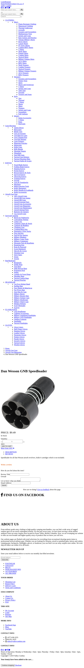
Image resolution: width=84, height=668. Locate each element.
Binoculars (18, 130)
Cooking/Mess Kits (21, 229)
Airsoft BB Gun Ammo (22, 198)
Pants (20, 122)
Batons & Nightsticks (21, 218)
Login (3, 2)
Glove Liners (18, 327)
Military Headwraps (21, 300)
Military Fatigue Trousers (27, 71)
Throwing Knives (20, 177)
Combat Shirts (23, 55)
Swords (16, 180)
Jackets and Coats (24, 36)
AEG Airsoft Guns (20, 196)
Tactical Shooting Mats (22, 159)
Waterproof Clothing (25, 26)
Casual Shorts (23, 44)
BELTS (7, 568)
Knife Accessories (20, 192)
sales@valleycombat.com (16, 642)
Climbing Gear (19, 227)
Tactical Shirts (23, 57)
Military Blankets (20, 237)
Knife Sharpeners (20, 188)
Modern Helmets (20, 304)
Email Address (6, 484)
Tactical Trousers (24, 69)
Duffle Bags (18, 265)
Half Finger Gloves (21, 329)
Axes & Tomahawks (21, 182)
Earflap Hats (18, 286)
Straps (16, 257)
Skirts (20, 83)
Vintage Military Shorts (26, 40)
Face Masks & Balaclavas (23, 288)
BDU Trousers (23, 75)
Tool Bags (17, 266)
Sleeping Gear (19, 253)
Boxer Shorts (23, 42)
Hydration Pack (19, 270)
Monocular (18, 145)
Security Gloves (19, 341)
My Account (9, 611)
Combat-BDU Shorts (25, 47)
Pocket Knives (19, 171)
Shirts (20, 106)
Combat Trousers (24, 67)
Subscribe (5, 560)
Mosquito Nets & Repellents (24, 243)
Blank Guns (18, 132)
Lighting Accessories (21, 313)
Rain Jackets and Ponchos (27, 38)
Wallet (16, 272)
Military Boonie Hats (21, 296)
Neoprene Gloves (20, 335)
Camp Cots (18, 221)
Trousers (21, 108)
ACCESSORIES (11, 572)
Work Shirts (22, 51)
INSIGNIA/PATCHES (13, 570)
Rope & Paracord (20, 247)
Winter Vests (22, 81)
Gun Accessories (20, 133)
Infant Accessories (24, 118)
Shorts (20, 104)
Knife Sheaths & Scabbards (23, 190)
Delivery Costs (10, 586)
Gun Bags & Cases (20, 135)
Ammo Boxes (19, 128)
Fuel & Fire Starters (21, 235)
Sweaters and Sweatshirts (27, 32)
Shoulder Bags (19, 276)
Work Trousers (23, 65)
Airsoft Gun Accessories (22, 204)
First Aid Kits (19, 233)
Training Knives (19, 178)
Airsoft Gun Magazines (22, 206)
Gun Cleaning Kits (20, 137)
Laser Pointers (19, 141)
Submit (4, 486)
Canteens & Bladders (21, 225)
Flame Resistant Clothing (27, 24)
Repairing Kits (19, 245)
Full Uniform (23, 114)
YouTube (8, 630)
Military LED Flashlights (23, 317)
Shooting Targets (20, 151)
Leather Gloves (19, 333)
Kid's (16, 96)
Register (8, 2)
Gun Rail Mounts (20, 139)
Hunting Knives (19, 169)
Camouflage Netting (21, 220)
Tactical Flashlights (21, 323)
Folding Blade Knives (21, 167)
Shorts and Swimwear (26, 85)
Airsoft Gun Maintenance (23, 208)
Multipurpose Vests (25, 34)
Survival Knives (19, 175)
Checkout (18, 666)
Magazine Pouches (20, 143)
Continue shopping (8, 666)
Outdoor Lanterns (20, 319)
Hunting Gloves (19, 331)
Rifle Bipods (18, 149)
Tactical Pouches (20, 280)
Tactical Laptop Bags (21, 278)
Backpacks (18, 263)
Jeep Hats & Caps (20, 292)
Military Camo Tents (21, 239)
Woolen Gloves (19, 345)
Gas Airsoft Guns (20, 214)
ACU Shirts (22, 61)
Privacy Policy (10, 601)
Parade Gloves (19, 339)
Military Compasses (21, 241)
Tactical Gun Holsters (21, 157)
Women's (17, 77)
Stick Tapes (18, 255)
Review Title (5, 474)
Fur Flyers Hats (19, 290)
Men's (16, 22)
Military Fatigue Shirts (26, 59)
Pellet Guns (18, 147)
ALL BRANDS (10, 574)
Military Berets (19, 294)
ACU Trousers (23, 73)
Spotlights (17, 321)
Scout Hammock (20, 249)
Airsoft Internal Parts (21, 210)
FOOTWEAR (10, 564)
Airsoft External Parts (21, 202)
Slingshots (17, 153)
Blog (7, 628)
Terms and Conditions (13, 588)
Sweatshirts (22, 112)
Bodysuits (21, 124)
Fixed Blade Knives (21, 165)
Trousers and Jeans (25, 94)
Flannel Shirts (23, 53)
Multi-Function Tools (21, 186)
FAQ (7, 603)
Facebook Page (10, 626)
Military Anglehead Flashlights (25, 315)
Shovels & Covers (20, 251)
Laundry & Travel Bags (22, 274)
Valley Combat (6, 6)
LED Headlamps (20, 311)
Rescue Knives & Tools (22, 173)
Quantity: (4, 439)
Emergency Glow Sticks (22, 231)
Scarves (16, 308)
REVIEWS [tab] (9, 454)
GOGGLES (9, 566)
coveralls (21, 30)
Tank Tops (22, 90)
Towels (16, 259)
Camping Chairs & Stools (23, 223)
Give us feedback (43, 490)
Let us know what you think (10, 481)
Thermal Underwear (25, 28)
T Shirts (21, 49)
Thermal (21, 100)
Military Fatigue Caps (21, 298)
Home (3, 4)
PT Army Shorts (24, 45)
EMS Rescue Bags (20, 268)
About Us (8, 597)
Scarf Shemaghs (19, 306)
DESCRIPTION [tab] (11, 452)
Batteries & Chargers (21, 212)
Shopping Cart (10, 582)
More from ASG (7, 448)
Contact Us (15, 4)
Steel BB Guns (19, 155)
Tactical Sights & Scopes (23, 161)
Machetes (17, 184)
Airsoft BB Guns (20, 200)
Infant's (16, 116)
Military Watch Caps (21, 302)
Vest (19, 98)
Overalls (21, 92)
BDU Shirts (22, 63)
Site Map (8, 617)
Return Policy (10, 584)
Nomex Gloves (19, 337)
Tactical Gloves (19, 343)
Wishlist (8, 4)
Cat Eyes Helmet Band (22, 284)
